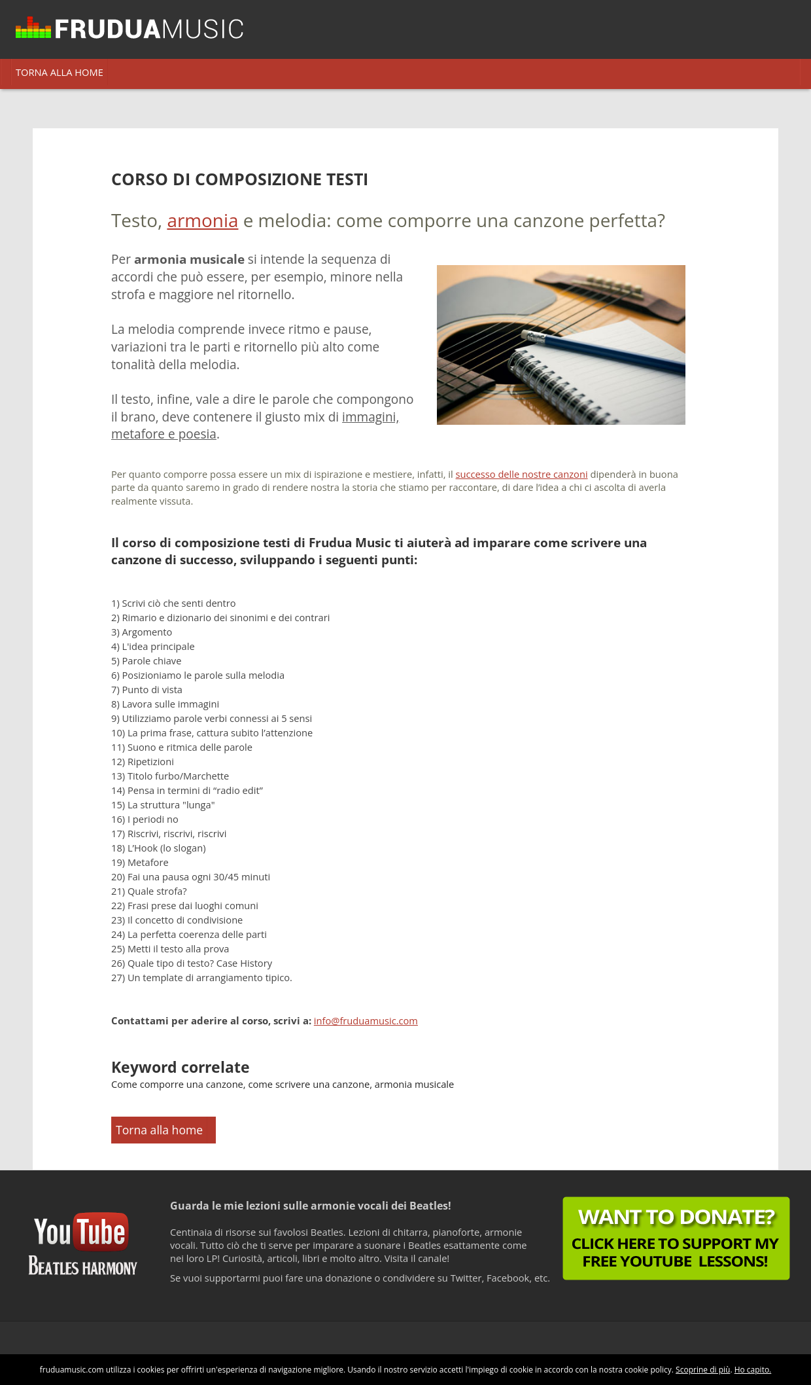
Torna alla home (159, 1130)
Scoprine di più (703, 1369)
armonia (202, 219)
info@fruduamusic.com (366, 1020)
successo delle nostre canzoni (522, 473)
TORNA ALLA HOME (59, 72)
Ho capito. (753, 1369)
